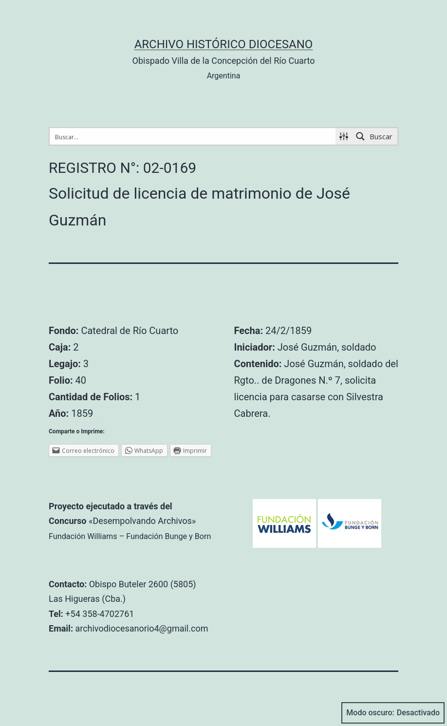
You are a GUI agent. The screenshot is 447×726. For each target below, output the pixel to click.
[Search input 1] (193, 136)
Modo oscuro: (393, 713)
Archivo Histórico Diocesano (223, 44)
